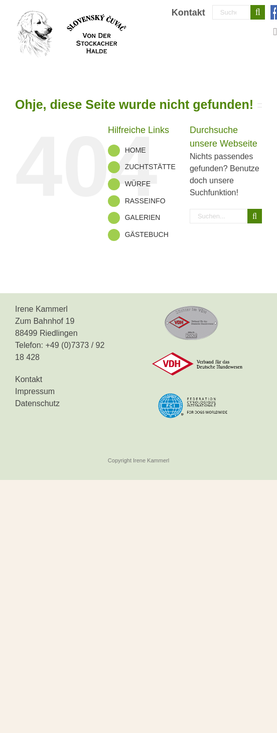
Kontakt (28, 379)
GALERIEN (143, 217)
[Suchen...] (231, 12)
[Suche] (257, 12)
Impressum (35, 391)
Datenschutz (37, 403)
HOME (135, 150)
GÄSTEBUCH (147, 234)
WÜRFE (138, 184)
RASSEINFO (145, 201)
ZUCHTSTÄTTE (150, 167)
